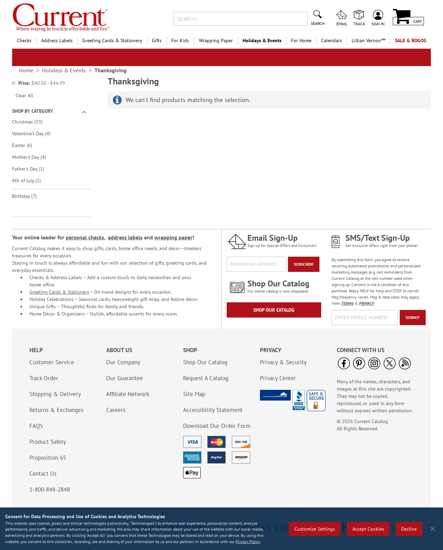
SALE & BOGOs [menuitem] (410, 40)
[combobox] (240, 19)
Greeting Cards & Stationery (59, 292)
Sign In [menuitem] (378, 23)
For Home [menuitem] (301, 40)
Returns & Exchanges (56, 410)
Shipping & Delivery (55, 394)
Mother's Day (34, 157)
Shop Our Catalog (274, 310)
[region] (221, 528)
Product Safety (47, 442)
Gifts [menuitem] (157, 40)
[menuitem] (368, 40)
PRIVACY (366, 303)
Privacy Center (278, 378)
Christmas (32, 121)
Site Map (194, 394)
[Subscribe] (303, 264)
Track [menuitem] (359, 23)
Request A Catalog (205, 378)
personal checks (85, 237)
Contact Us (42, 473)
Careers (115, 410)
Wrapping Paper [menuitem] (216, 40)
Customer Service (51, 362)
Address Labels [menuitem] (57, 40)
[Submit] (413, 317)
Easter (27, 145)
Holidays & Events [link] (64, 70)
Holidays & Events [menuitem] (262, 40)
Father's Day (32, 168)
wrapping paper (173, 237)
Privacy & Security (283, 362)
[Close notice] (433, 528)
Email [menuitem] (341, 23)
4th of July (30, 180)
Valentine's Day (36, 133)
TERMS (347, 303)
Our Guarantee (124, 378)
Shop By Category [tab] (32, 111)
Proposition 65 (47, 457)
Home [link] (26, 70)
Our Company (123, 362)
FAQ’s (36, 426)
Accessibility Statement (213, 410)
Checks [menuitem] (24, 40)
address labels (125, 237)
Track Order (43, 378)
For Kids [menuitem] (180, 40)
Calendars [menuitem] (331, 40)
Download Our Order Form (217, 426)
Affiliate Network (127, 394)
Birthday (29, 196)
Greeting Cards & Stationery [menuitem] (112, 40)
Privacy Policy (248, 541)
